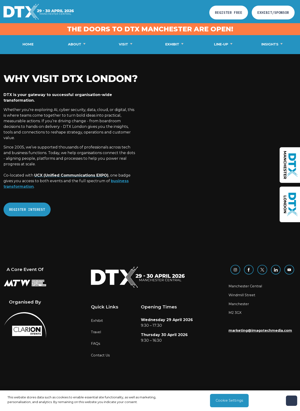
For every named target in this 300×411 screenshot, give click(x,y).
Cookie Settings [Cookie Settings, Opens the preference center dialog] (229, 400)
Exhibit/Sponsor (273, 12)
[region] (150, 400)
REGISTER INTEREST (27, 209)
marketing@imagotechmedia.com (260, 330)
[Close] (291, 401)
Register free (228, 12)
